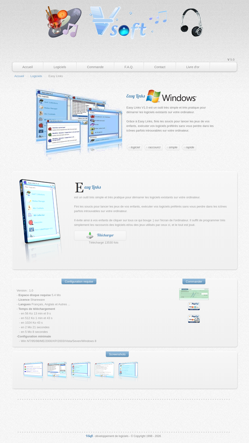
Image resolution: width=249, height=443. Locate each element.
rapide (190, 147)
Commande (95, 67)
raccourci (154, 147)
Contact (159, 67)
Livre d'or (192, 67)
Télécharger (105, 235)
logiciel (135, 147)
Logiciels (60, 67)
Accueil (27, 67)
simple (173, 147)
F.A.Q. (129, 67)
